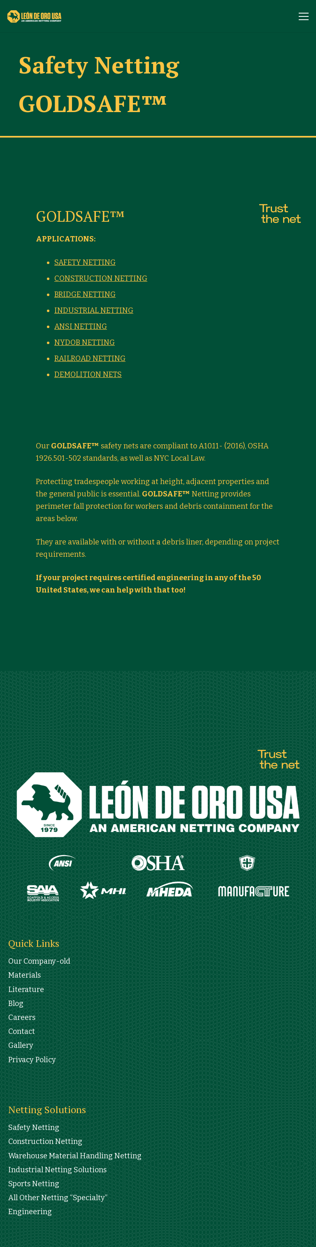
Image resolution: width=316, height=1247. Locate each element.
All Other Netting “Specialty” (57, 1197)
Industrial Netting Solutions (57, 1169)
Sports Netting (33, 1183)
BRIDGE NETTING (85, 294)
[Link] (42, 16)
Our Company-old (39, 961)
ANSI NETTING (80, 326)
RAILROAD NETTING (89, 358)
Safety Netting (33, 1127)
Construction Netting (45, 1141)
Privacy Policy (32, 1059)
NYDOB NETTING (84, 342)
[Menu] (304, 16)
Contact (21, 1031)
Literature (26, 989)
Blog (15, 1003)
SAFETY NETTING (85, 262)
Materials (24, 975)
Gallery (20, 1045)
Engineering (30, 1211)
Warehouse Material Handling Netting (75, 1155)
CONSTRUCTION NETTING (100, 278)
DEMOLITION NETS (88, 374)
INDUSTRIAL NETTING (93, 310)
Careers (21, 1017)
